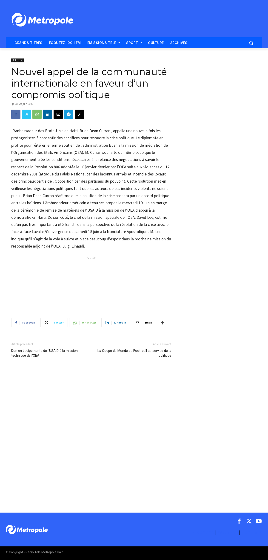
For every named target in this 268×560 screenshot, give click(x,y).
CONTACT (228, 533)
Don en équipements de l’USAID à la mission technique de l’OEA (44, 353)
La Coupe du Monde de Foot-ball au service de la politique (134, 353)
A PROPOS (204, 533)
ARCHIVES (252, 533)
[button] (251, 42)
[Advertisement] (91, 282)
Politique (17, 60)
